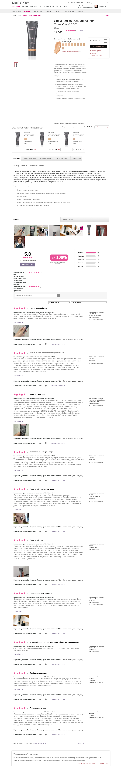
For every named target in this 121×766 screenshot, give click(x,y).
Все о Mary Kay (71, 2)
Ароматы (48, 11)
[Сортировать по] (59, 302)
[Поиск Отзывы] (58, 295)
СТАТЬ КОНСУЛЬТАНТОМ (46, 6)
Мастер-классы (61, 6)
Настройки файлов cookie (86, 763)
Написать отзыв (96, 31)
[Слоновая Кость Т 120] (72, 44)
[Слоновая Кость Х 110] (69, 44)
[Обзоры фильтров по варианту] (89, 302)
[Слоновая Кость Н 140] (32, 39)
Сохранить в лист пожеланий (96, 51)
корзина (104, 7)
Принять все (104, 763)
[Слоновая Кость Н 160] (78, 44)
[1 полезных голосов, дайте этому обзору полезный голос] (40, 344)
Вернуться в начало (39, 743)
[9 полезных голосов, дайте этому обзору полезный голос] (40, 735)
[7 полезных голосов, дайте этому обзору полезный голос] (40, 699)
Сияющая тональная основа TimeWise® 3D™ (29, 134)
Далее (81, 743)
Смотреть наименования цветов (70, 51)
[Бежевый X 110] (63, 48)
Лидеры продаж (69, 11)
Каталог (25, 6)
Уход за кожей (16, 11)
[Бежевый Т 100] (81, 44)
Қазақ (88, 2)
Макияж (27, 11)
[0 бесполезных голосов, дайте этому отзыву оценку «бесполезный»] (46, 344)
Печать (107, 15)
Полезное (33, 6)
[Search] (100, 2)
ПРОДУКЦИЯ (16, 7)
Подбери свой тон (96, 55)
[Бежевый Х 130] (84, 44)
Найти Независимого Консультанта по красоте (85, 6)
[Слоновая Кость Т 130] (75, 44)
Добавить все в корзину (102, 127)
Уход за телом (37, 11)
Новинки (80, 11)
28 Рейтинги (84, 31)
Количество (94, 40)
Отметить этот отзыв (58, 344)
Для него (57, 11)
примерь (93, 54)
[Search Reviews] (37, 295)
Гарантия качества (80, 2)
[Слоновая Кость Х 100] (66, 44)
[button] (21, 331)
